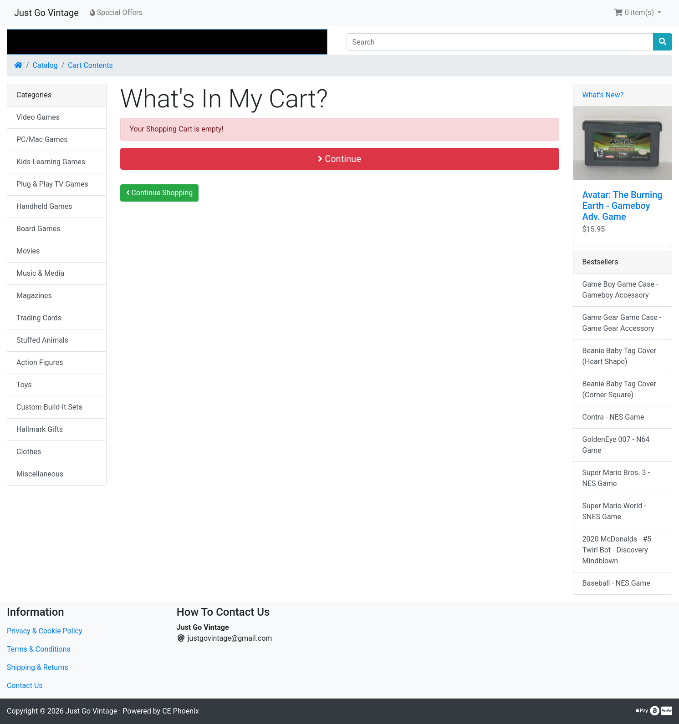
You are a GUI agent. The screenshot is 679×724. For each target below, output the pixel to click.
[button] (637, 13)
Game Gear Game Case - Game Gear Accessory (622, 323)
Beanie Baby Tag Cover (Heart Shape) (619, 356)
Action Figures (39, 362)
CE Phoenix (180, 711)
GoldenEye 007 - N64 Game (616, 445)
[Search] (500, 42)
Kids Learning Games (50, 161)
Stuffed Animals (42, 340)
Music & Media (40, 273)
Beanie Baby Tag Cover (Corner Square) (619, 389)
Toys (24, 384)
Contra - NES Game (613, 417)
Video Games (38, 117)
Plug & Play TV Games (52, 184)
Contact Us (25, 685)
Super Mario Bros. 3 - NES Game (616, 478)
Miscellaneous (39, 474)
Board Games (38, 228)
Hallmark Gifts (39, 429)
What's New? (603, 95)
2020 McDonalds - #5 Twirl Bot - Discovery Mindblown (617, 550)
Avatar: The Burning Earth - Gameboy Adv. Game (622, 205)
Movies (28, 251)
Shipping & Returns (37, 667)
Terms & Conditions (39, 649)
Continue (339, 158)
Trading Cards (38, 318)
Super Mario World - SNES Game (614, 511)
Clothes (28, 451)
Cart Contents (90, 65)
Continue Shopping (159, 192)
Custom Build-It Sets (49, 407)
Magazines (34, 295)
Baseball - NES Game (616, 583)
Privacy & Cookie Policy (44, 631)
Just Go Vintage (46, 12)
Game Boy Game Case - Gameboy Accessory (620, 289)
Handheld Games (44, 206)
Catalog (45, 65)
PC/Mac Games (42, 139)
